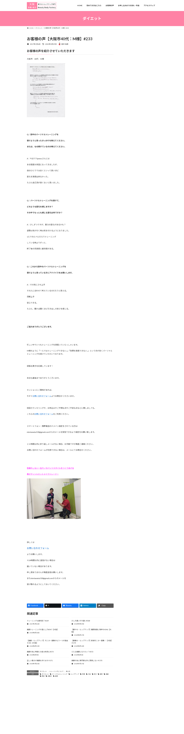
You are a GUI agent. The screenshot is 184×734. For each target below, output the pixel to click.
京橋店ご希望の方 (129, 143)
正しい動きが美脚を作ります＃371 (40, 660)
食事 (56, 676)
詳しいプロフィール (140, 103)
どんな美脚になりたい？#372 (82, 652)
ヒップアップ (75, 674)
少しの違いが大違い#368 (80, 621)
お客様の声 (127, 129)
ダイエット (43, 671)
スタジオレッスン (129, 226)
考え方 (68, 671)
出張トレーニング (129, 148)
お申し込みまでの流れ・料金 (133, 133)
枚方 (95, 674)
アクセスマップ (128, 124)
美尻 (101, 674)
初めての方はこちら (130, 152)
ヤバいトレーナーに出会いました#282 (135, 184)
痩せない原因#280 (128, 202)
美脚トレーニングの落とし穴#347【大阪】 (43, 630)
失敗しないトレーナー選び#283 (132, 175)
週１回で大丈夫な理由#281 (131, 193)
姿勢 (124, 240)
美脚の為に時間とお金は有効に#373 (40, 652)
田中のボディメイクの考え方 (133, 162)
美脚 (107, 674)
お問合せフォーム (140, 51)
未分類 (125, 245)
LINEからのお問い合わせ (132, 119)
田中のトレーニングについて (133, 157)
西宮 (43, 676)
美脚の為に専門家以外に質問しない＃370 (86, 660)
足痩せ (50, 676)
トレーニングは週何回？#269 (38, 621)
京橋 (83, 674)
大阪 (89, 674)
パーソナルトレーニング (59, 674)
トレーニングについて (56, 671)
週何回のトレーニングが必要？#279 (134, 210)
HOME (125, 114)
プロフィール (127, 138)
